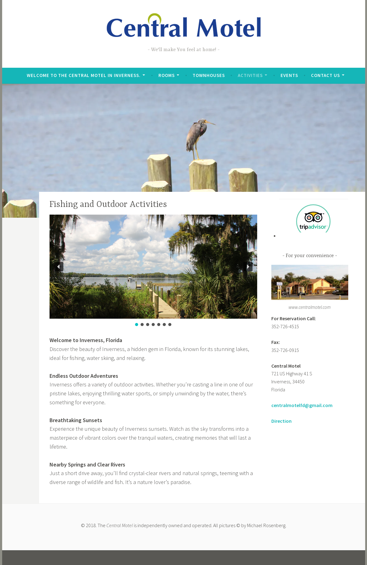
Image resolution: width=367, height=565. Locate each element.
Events (289, 75)
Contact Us (325, 75)
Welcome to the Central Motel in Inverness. (84, 75)
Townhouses (209, 75)
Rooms (166, 75)
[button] (58, 266)
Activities (250, 75)
